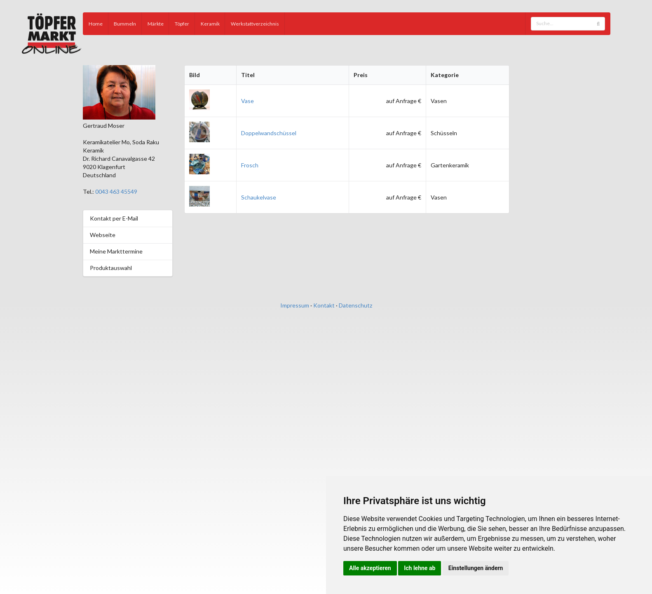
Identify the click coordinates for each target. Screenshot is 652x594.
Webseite (102, 234)
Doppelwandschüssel (268, 132)
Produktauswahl (111, 267)
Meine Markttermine (116, 251)
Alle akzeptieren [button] (370, 568)
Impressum (294, 305)
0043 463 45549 (116, 191)
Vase (247, 100)
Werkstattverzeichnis (255, 24)
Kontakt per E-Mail (114, 218)
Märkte (156, 24)
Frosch (249, 165)
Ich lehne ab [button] (419, 568)
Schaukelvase (258, 197)
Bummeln (125, 24)
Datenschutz (355, 305)
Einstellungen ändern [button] (475, 568)
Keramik (210, 24)
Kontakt (324, 305)
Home (96, 24)
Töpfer (182, 24)
